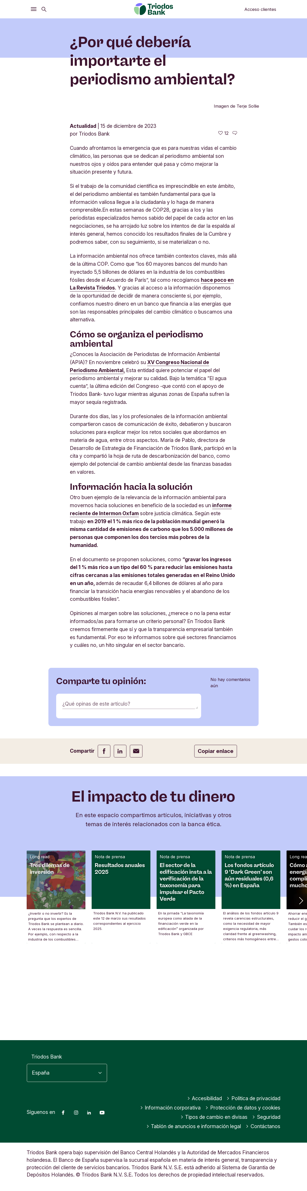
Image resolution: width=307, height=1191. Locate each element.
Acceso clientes (260, 9)
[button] (300, 984)
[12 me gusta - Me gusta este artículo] (223, 217)
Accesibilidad (204, 1098)
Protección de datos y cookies (242, 1108)
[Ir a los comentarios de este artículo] (234, 217)
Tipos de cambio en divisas (214, 1117)
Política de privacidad (253, 1098)
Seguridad (266, 1117)
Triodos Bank (46, 1057)
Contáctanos (263, 1126)
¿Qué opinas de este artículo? (96, 788)
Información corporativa (170, 1108)
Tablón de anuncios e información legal (193, 1126)
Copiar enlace (215, 835)
